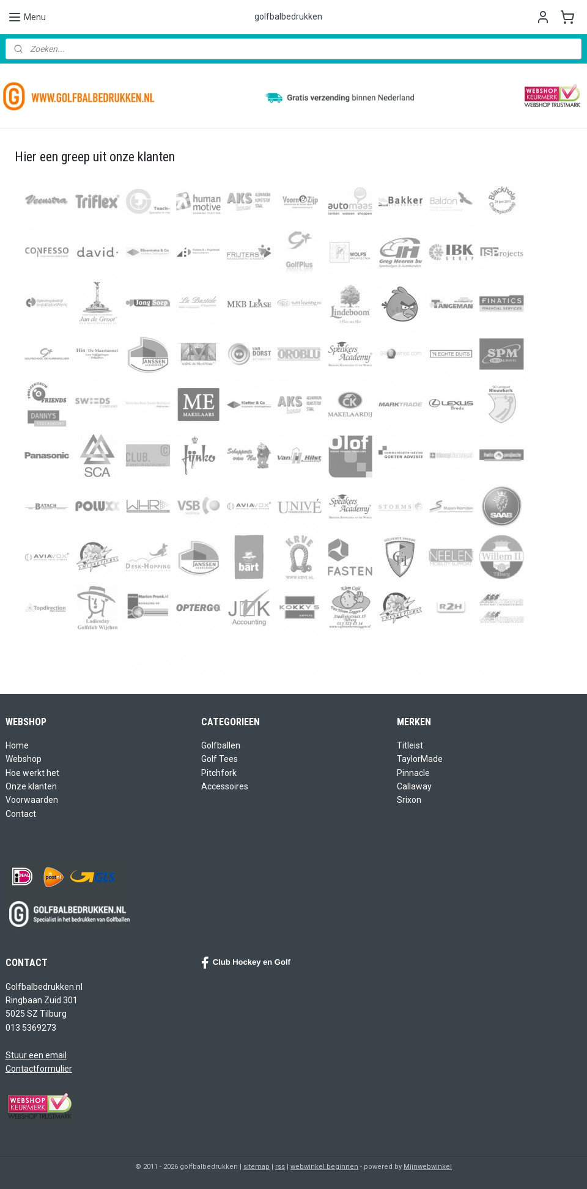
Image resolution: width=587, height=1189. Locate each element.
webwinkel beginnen (324, 1167)
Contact (21, 814)
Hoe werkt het (32, 773)
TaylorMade (420, 759)
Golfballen (220, 745)
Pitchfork (219, 773)
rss (280, 1167)
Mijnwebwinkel (428, 1167)
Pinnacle (413, 773)
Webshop (24, 759)
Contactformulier (39, 1069)
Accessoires (224, 786)
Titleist (410, 745)
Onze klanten (31, 786)
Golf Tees (219, 759)
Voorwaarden (32, 800)
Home (17, 745)
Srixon (409, 800)
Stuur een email (36, 1055)
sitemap (256, 1167)
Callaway (414, 786)
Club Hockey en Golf (245, 963)
